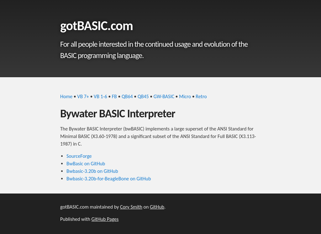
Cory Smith (131, 207)
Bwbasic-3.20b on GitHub (92, 171)
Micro (185, 96)
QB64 (127, 96)
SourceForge (79, 156)
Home (66, 96)
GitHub (157, 207)
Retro (201, 96)
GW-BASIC (164, 96)
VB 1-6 (100, 96)
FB (114, 96)
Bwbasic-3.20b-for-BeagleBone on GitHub (108, 179)
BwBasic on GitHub (85, 164)
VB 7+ (83, 96)
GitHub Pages (105, 219)
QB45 (143, 96)
